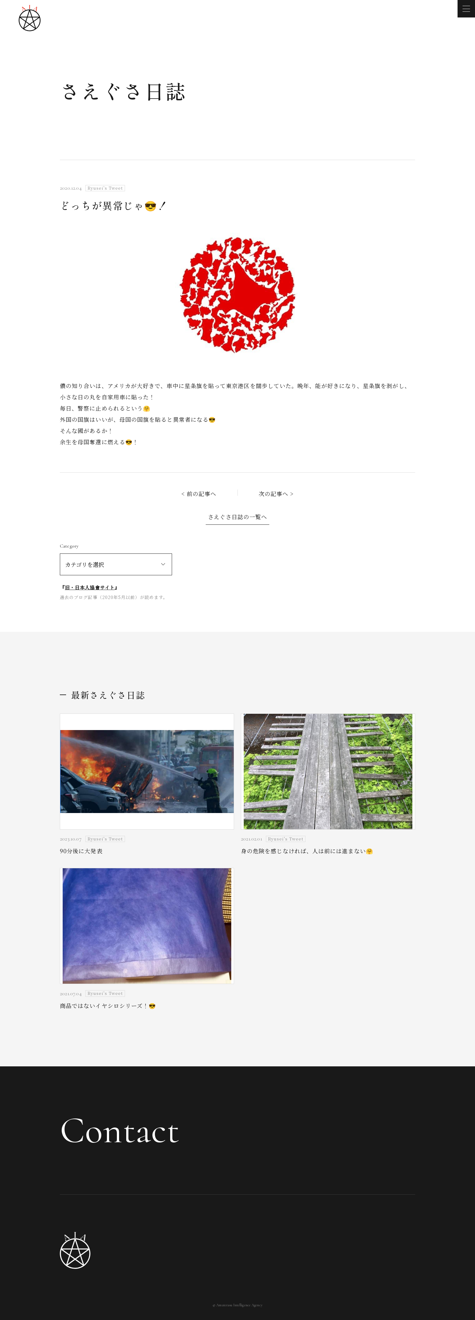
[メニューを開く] (466, 8)
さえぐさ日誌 (123, 90)
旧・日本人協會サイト (90, 587)
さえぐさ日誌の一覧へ (237, 517)
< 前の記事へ (199, 494)
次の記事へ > (276, 494)
